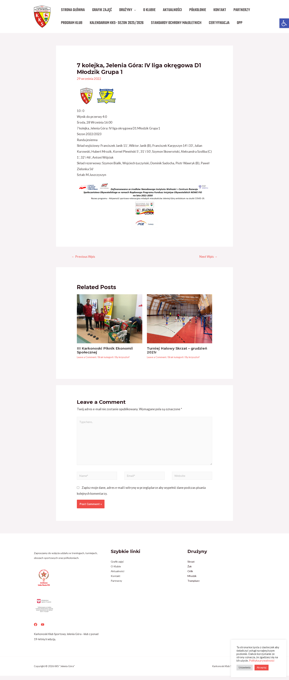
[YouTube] (42, 629)
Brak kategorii (107, 357)
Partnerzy (116, 585)
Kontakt (115, 580)
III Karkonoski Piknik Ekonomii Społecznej (107, 351)
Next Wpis (207, 257)
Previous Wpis (84, 257)
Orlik (190, 575)
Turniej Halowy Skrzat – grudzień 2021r (179, 351)
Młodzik (191, 580)
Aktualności (117, 575)
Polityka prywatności (261, 660)
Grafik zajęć (117, 566)
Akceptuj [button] (261, 667)
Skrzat (191, 566)
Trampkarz (193, 585)
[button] (284, 23)
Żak (189, 570)
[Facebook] (35, 629)
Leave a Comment (87, 357)
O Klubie (116, 570)
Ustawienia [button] (244, 667)
